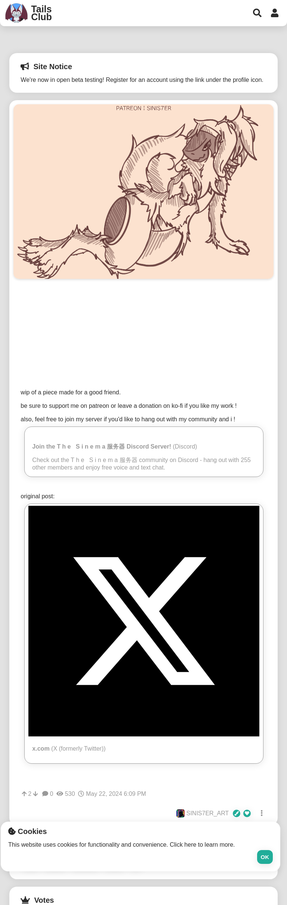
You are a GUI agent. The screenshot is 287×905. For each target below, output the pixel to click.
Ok (265, 857)
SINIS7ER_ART (213, 813)
